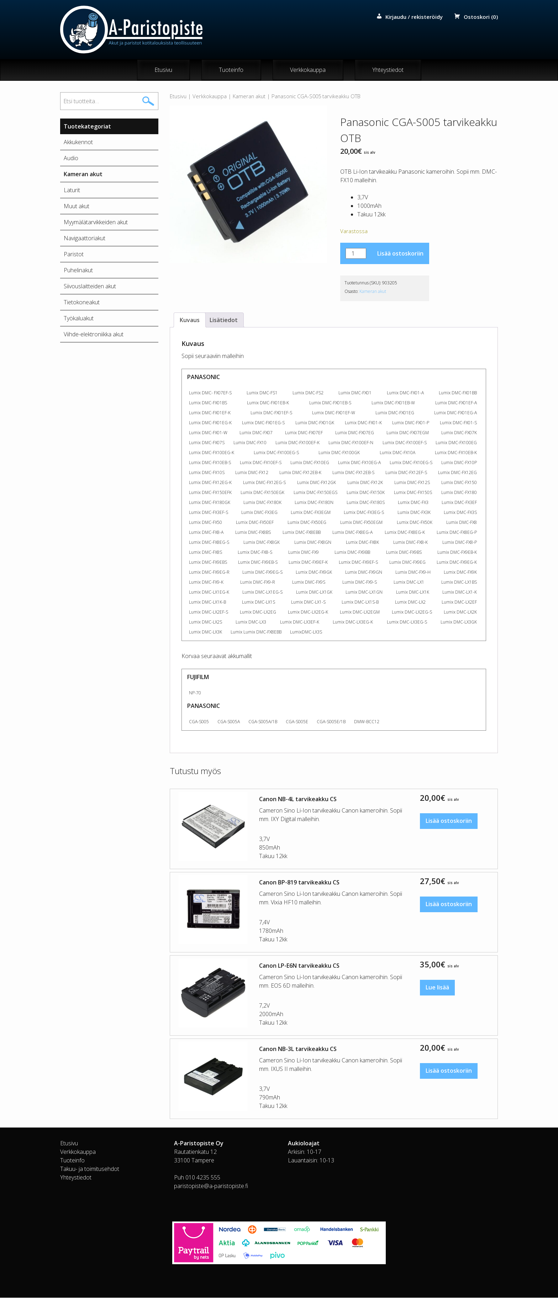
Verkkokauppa (308, 70)
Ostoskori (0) (481, 16)
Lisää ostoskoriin (400, 254)
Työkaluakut (79, 318)
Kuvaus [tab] (190, 320)
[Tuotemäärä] (356, 253)
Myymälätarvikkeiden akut (96, 222)
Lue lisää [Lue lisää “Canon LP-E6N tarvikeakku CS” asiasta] (437, 988)
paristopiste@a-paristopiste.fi (211, 1186)
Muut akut (76, 206)
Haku (148, 101)
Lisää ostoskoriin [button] (449, 821)
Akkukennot (78, 142)
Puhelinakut (78, 270)
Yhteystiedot (388, 70)
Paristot (74, 254)
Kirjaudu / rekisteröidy (414, 16)
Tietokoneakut (82, 302)
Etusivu (163, 70)
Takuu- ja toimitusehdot (89, 1169)
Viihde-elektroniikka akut (93, 334)
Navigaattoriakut (84, 238)
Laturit (72, 190)
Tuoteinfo (231, 70)
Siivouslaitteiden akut (90, 286)
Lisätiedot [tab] (224, 320)
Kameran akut (249, 96)
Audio (71, 158)
